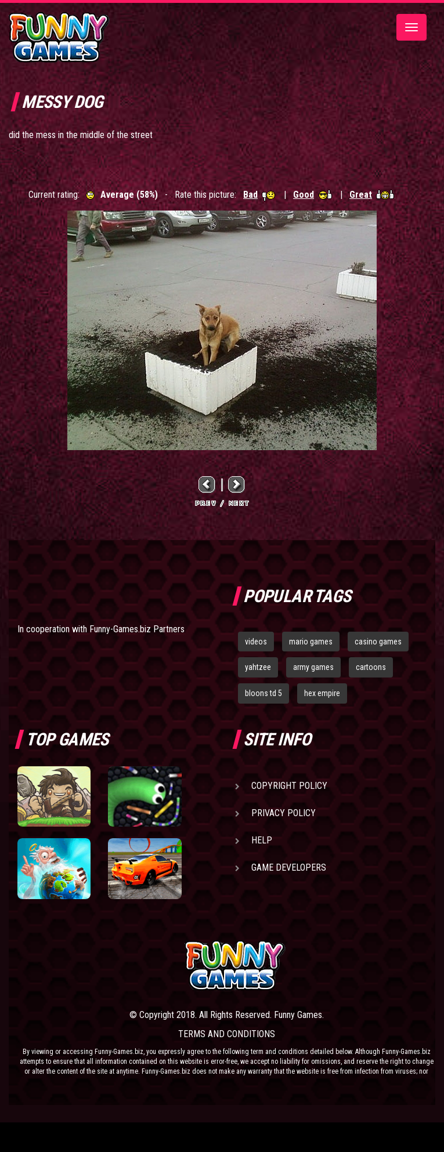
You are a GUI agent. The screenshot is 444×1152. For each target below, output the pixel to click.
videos (256, 641)
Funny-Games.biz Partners (137, 629)
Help (261, 840)
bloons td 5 (263, 693)
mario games (311, 641)
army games (313, 667)
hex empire (322, 693)
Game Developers (288, 867)
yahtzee (258, 667)
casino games (378, 641)
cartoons (371, 667)
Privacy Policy (283, 812)
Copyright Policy (289, 785)
